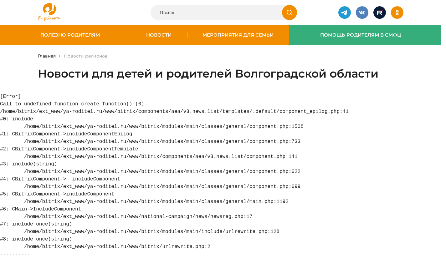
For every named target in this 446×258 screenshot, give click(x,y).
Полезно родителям (70, 35)
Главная (47, 56)
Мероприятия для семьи (238, 35)
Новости (159, 35)
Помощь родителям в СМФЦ (360, 35)
